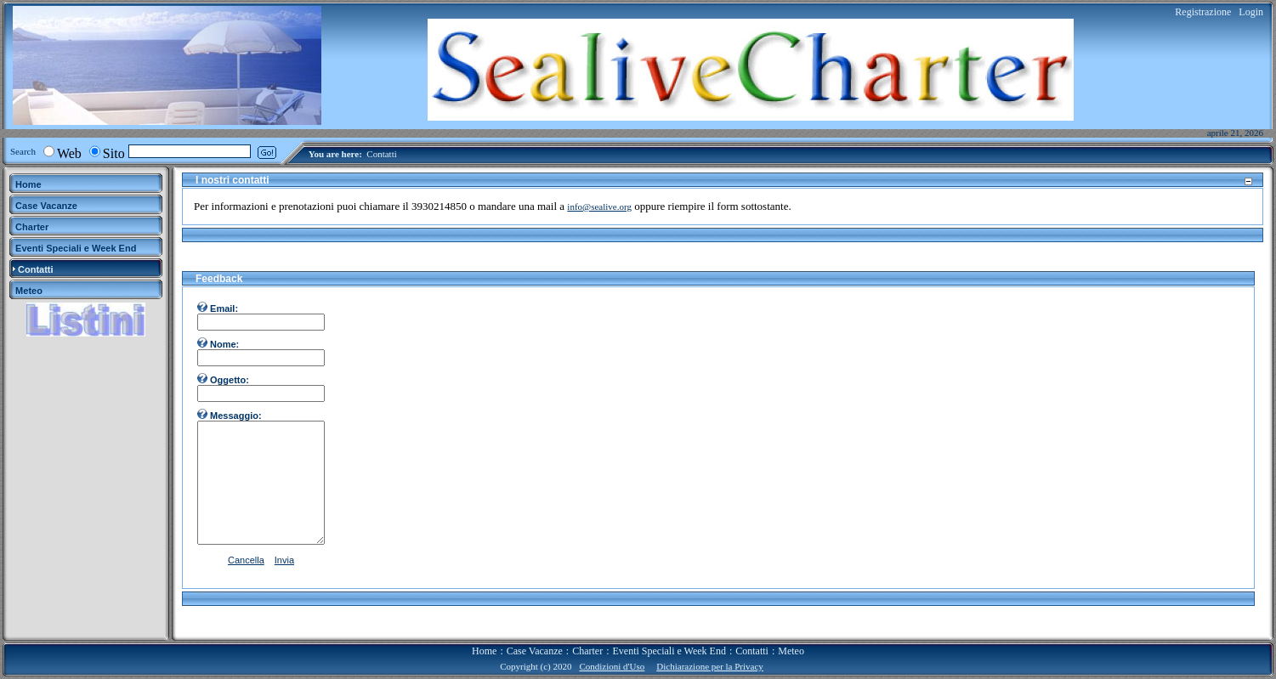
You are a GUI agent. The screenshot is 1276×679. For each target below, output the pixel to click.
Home (484, 651)
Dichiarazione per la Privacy (709, 666)
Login (1251, 12)
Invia (284, 560)
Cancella (246, 560)
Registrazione (1203, 12)
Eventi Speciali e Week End (668, 651)
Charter (587, 651)
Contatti (381, 154)
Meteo (791, 651)
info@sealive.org (599, 206)
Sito (114, 153)
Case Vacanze (535, 651)
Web (69, 153)
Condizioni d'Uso (611, 666)
